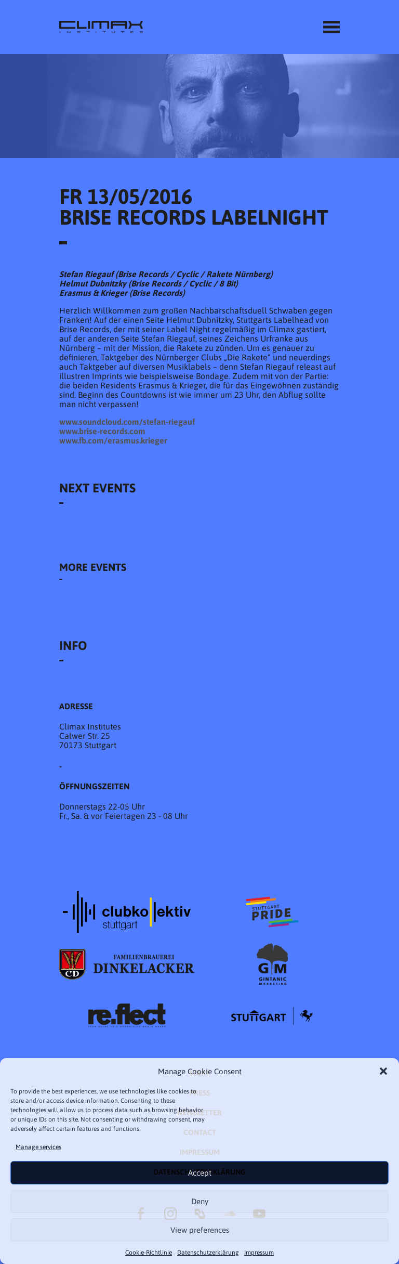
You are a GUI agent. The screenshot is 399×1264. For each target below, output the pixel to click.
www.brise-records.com (102, 431)
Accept (199, 1172)
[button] (383, 1071)
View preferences (199, 1230)
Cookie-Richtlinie (148, 1252)
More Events (92, 567)
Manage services (38, 1147)
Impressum (259, 1252)
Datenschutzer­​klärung (208, 1252)
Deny (199, 1201)
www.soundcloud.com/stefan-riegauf (127, 421)
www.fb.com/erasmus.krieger (113, 440)
